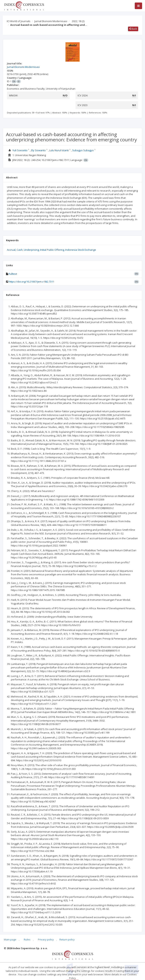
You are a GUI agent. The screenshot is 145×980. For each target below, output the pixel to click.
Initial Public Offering (52, 249)
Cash (20, 249)
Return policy (67, 939)
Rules (27, 939)
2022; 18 (78, 21)
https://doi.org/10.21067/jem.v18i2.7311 (31, 281)
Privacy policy (46, 939)
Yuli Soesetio (19, 150)
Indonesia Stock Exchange (80, 249)
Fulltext (13, 274)
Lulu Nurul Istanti (59, 150)
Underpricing (31, 249)
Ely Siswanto (38, 150)
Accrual (11, 249)
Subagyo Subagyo (83, 150)
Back (133, 28)
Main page (10, 939)
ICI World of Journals (18, 21)
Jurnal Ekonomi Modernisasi (50, 21)
